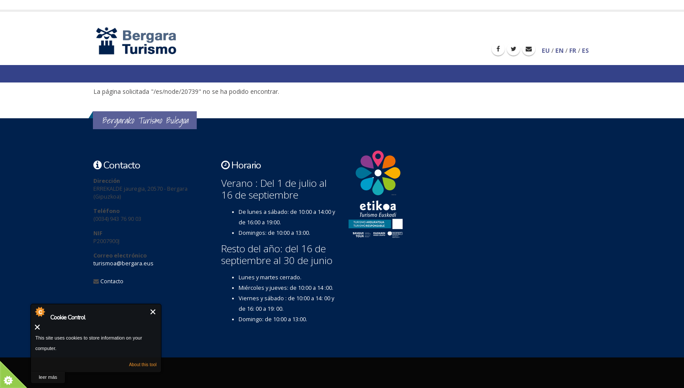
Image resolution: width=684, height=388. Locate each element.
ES (585, 50)
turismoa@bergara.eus (123, 263)
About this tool (143, 364)
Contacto (111, 281)
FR (572, 50)
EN (559, 50)
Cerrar (153, 312)
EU (546, 50)
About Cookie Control (39, 311)
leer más (48, 377)
